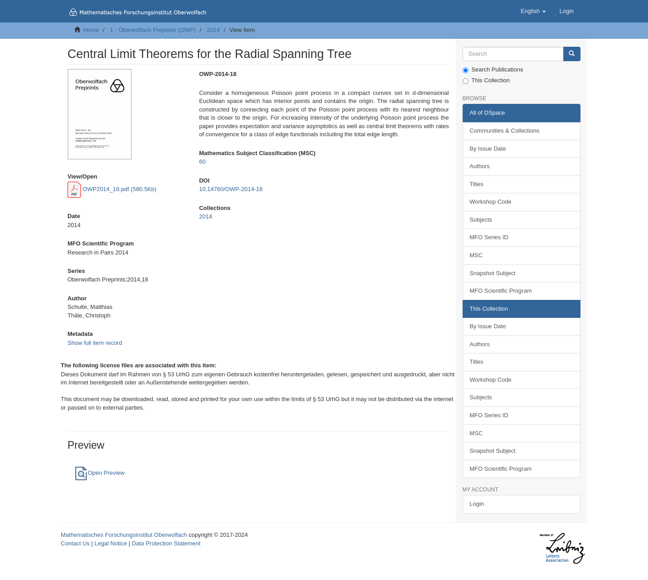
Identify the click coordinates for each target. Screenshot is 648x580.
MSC (476, 255)
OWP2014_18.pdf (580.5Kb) (112, 189)
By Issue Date (488, 148)
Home (91, 30)
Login (477, 503)
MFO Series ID (489, 237)
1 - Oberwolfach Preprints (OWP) (153, 30)
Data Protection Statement (166, 543)
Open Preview (99, 472)
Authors (480, 166)
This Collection (486, 80)
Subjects (481, 219)
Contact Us (75, 543)
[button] (533, 11)
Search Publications (493, 69)
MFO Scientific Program (501, 290)
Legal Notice (110, 543)
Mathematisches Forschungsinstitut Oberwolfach (124, 534)
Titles (477, 184)
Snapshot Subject (493, 273)
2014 (213, 30)
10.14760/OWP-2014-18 (230, 189)
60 (202, 161)
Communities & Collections (505, 130)
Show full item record (95, 342)
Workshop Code (491, 201)
